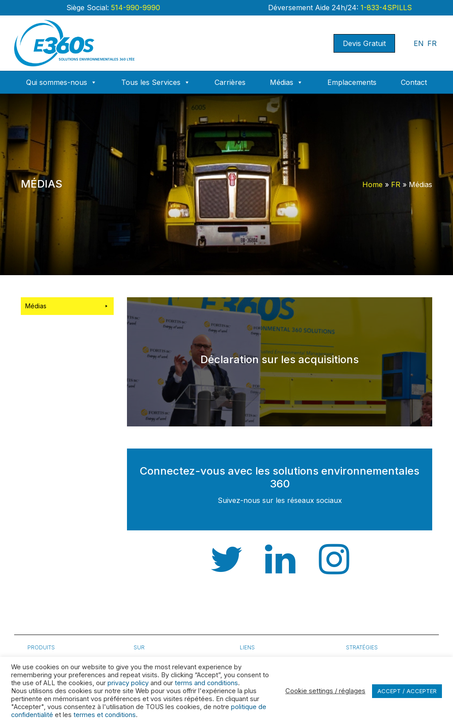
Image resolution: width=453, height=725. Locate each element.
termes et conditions (104, 715)
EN (419, 43)
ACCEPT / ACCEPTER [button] (407, 690)
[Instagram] (334, 570)
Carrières (230, 82)
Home (372, 184)
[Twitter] (226, 570)
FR (432, 43)
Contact (414, 82)
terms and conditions (206, 683)
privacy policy (128, 683)
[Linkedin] (280, 570)
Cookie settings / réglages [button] (325, 691)
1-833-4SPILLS (385, 7)
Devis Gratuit (364, 43)
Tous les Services (155, 82)
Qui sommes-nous (61, 82)
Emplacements (351, 82)
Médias (286, 82)
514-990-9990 (134, 7)
